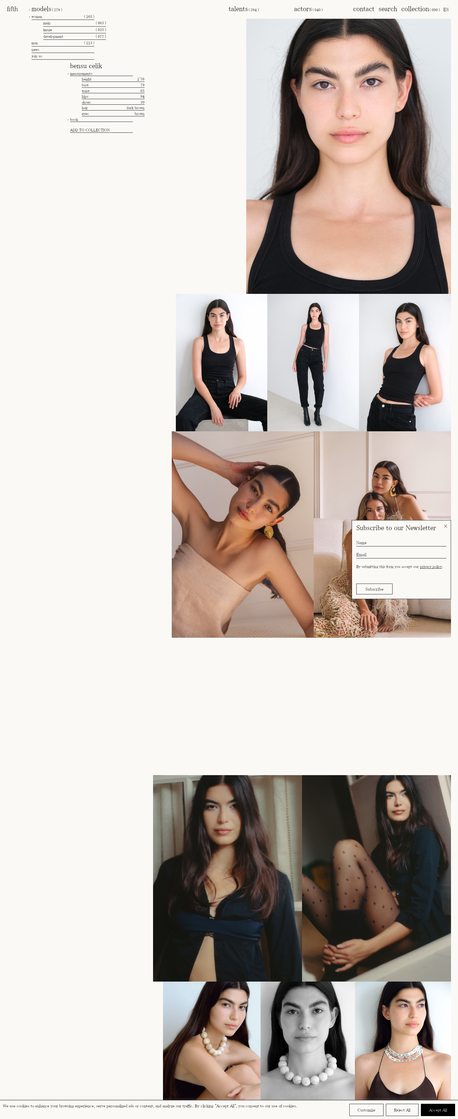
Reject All (402, 1110)
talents (244, 8)
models (47, 8)
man (63, 43)
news (35, 49)
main (74, 23)
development (74, 36)
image (74, 29)
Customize (366, 1110)
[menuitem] (446, 9)
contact (363, 8)
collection (420, 8)
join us (37, 56)
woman (63, 16)
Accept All (438, 1110)
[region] (229, 1109)
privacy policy (431, 566)
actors (308, 8)
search (388, 8)
